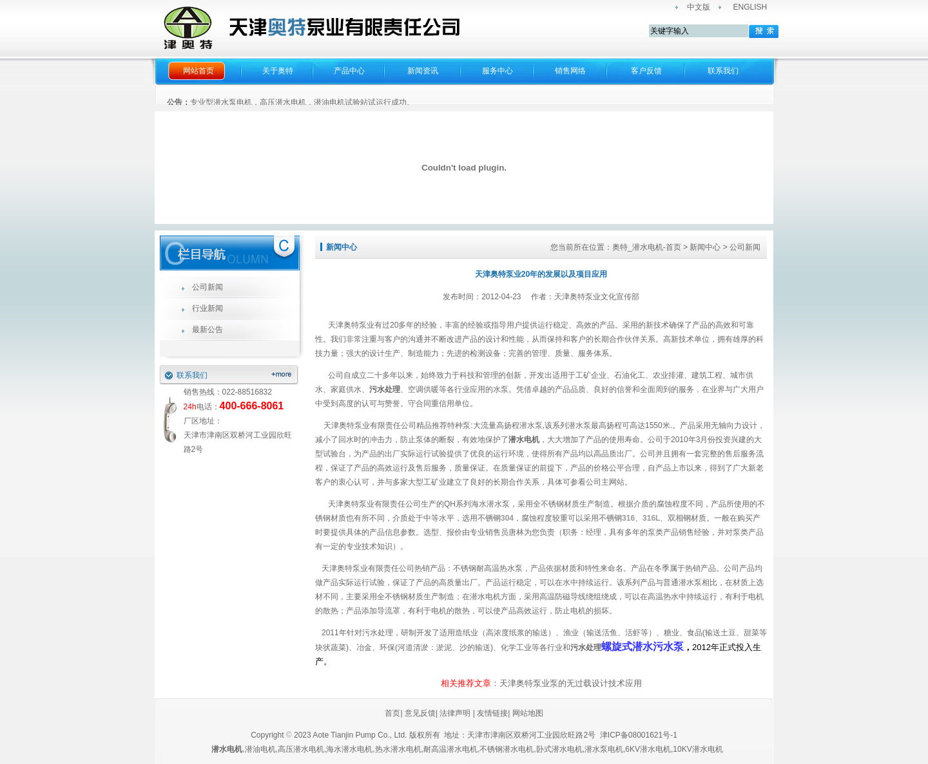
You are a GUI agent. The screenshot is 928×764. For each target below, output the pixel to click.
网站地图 (527, 713)
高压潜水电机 (301, 749)
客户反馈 (646, 70)
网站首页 (198, 70)
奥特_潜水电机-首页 (646, 247)
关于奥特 (277, 70)
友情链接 (492, 713)
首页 (392, 713)
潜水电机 (523, 439)
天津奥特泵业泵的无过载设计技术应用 (570, 683)
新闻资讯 (422, 70)
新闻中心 (705, 247)
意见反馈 (419, 713)
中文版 (698, 7)
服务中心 (497, 70)
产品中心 (349, 70)
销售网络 (570, 70)
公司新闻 (207, 287)
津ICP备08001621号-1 (639, 735)
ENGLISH (750, 7)
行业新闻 (207, 308)
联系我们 (723, 70)
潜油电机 (260, 749)
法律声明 (455, 713)
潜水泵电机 (604, 749)
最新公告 (207, 329)
